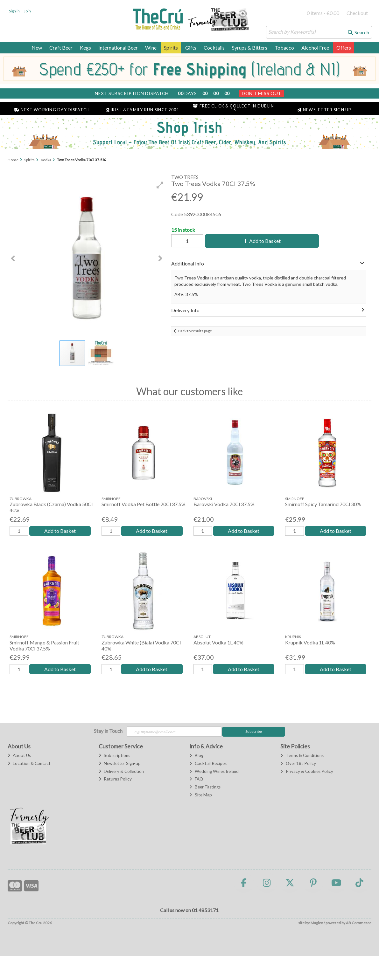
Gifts (190, 48)
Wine (151, 48)
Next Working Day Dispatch (52, 109)
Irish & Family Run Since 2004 (142, 109)
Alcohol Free (315, 48)
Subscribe (253, 731)
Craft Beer (61, 48)
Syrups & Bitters (249, 48)
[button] (160, 185)
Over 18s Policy (298, 763)
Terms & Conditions (301, 755)
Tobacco (284, 48)
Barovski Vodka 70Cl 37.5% (224, 504)
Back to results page (195, 330)
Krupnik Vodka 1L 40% (310, 642)
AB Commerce (358, 922)
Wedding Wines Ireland (213, 771)
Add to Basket (262, 241)
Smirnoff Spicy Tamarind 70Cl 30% (323, 504)
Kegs (85, 48)
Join (27, 11)
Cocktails (214, 48)
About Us (19, 755)
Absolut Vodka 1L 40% (218, 642)
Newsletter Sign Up (324, 109)
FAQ (196, 778)
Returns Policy (115, 778)
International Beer (118, 48)
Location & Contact (29, 763)
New (37, 48)
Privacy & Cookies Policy (306, 771)
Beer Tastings (204, 786)
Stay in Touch (108, 731)
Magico (317, 922)
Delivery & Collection (121, 771)
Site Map (200, 794)
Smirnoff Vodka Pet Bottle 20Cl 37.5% (144, 504)
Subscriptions (114, 755)
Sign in (14, 11)
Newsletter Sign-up (120, 763)
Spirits (171, 48)
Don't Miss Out (261, 93)
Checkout (357, 13)
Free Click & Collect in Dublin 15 (233, 108)
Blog (196, 755)
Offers (343, 48)
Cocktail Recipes (207, 763)
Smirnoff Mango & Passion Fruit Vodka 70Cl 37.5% (44, 645)
